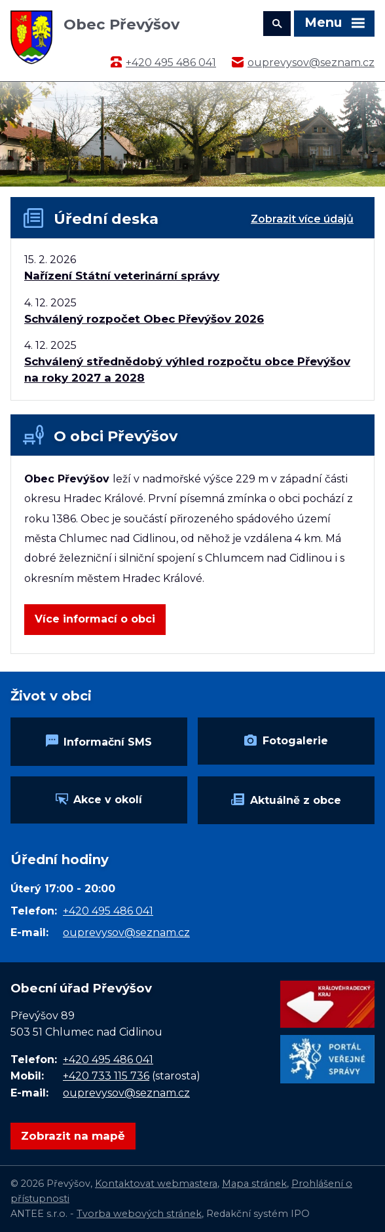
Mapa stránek (254, 1183)
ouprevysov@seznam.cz (311, 62)
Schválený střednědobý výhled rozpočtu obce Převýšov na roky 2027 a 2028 (187, 369)
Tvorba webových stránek (139, 1214)
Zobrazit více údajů (302, 219)
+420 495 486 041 (171, 62)
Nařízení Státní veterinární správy (121, 275)
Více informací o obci (95, 619)
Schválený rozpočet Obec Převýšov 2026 (144, 318)
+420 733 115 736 (106, 1076)
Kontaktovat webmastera (156, 1183)
